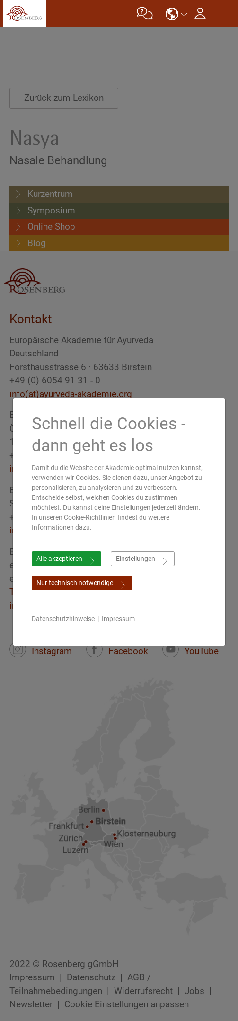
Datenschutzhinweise (63, 618)
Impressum (118, 618)
